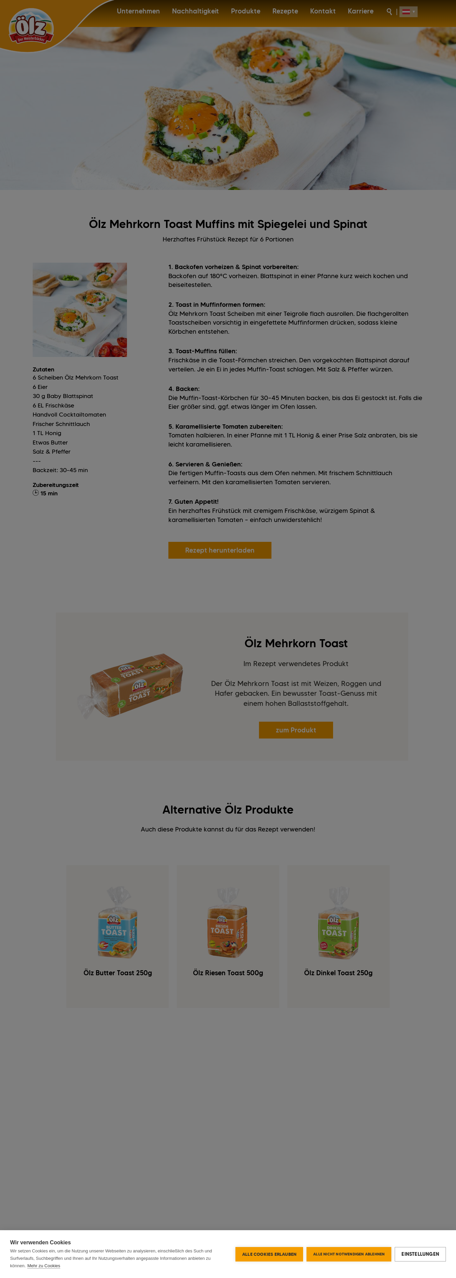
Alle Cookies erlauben (269, 1254)
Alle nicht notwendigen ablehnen (349, 1254)
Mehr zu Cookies (43, 1265)
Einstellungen (420, 1254)
